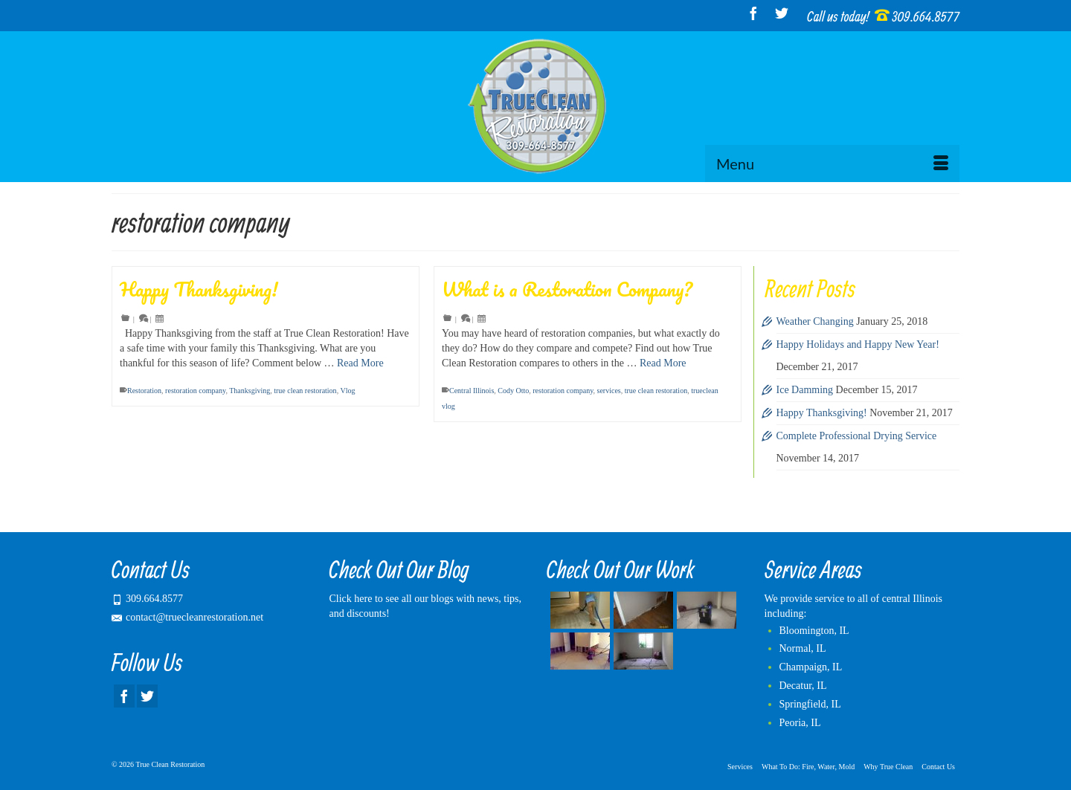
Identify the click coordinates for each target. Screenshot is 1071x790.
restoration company (195, 390)
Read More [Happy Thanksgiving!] (360, 363)
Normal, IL (802, 648)
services (609, 390)
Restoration (144, 390)
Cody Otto (513, 390)
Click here (351, 598)
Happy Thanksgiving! (821, 412)
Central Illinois (471, 390)
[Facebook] (753, 13)
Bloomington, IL (814, 630)
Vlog (347, 390)
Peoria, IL (800, 722)
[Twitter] (782, 13)
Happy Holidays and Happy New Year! (857, 344)
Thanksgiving (249, 390)
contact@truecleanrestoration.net (187, 617)
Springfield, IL (810, 704)
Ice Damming (805, 389)
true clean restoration (305, 390)
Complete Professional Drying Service (856, 435)
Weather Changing (815, 321)
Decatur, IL (803, 685)
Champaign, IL (811, 667)
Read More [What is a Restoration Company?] (663, 363)
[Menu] (832, 163)
